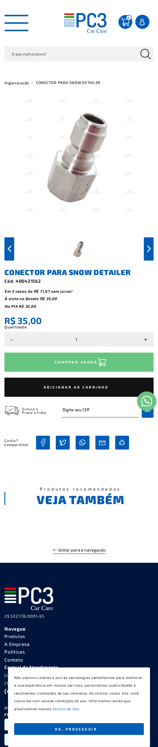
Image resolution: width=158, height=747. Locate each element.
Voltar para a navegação (79, 549)
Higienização (16, 82)
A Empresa (17, 644)
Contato (13, 659)
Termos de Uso (65, 709)
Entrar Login (143, 22)
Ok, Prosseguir (76, 729)
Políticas (14, 651)
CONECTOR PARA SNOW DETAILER (68, 82)
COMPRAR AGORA (76, 362)
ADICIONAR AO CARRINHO (76, 387)
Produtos (14, 636)
